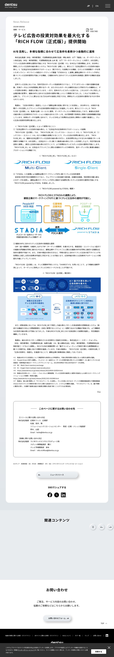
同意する (98, 651)
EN (97, 5)
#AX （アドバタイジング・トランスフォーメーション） (66, 464)
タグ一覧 (78, 636)
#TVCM (34, 464)
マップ (87, 636)
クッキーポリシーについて (26, 650)
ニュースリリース (57, 474)
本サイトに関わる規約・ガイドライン (46, 636)
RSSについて (67, 636)
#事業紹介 (40, 464)
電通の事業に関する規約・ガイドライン (17, 636)
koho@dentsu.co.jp (44, 432)
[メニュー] (107, 6)
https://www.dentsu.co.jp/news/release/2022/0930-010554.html (40, 370)
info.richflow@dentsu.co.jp (48, 450)
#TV (46, 464)
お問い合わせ (97, 636)
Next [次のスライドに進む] (110, 527)
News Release (21, 21)
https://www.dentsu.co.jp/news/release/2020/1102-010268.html (36, 378)
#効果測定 (24, 464)
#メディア (16, 464)
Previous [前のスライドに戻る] (101, 527)
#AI (30, 464)
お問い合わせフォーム (57, 618)
